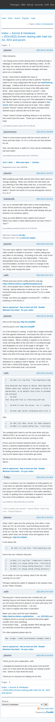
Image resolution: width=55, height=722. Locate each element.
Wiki (23, 5)
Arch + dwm (8, 162)
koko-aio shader (28, 238)
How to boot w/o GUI (28, 307)
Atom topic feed (46, 708)
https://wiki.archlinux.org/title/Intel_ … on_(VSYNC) (26, 616)
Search (17, 18)
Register (25, 18)
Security (39, 5)
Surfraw (35, 162)
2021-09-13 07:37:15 (45, 275)
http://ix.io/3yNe (20, 537)
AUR (46, 5)
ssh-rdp (21, 235)
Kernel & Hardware (23, 33)
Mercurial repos (22, 162)
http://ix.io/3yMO (28, 322)
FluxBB (49, 712)
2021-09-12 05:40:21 (45, 199)
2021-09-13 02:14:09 (45, 244)
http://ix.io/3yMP (27, 327)
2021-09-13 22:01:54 (45, 517)
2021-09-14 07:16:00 (45, 592)
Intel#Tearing (47, 82)
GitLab (30, 5)
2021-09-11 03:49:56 (45, 132)
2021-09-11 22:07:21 (45, 173)
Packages (15, 5)
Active (38, 24)
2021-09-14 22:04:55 (45, 655)
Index (4, 18)
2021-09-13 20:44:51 (45, 316)
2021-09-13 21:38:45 (45, 477)
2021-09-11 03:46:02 (45, 50)
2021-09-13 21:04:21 (45, 373)
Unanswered (47, 24)
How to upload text (10, 307)
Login (33, 18)
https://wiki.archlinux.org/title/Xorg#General (22, 284)
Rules (10, 18)
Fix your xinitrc (27, 310)
